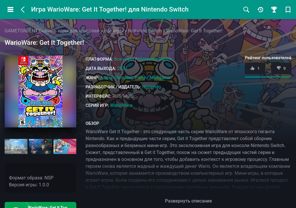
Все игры (124, 59)
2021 (122, 68)
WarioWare (121, 105)
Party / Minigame (152, 77)
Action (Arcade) (116, 77)
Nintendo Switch (155, 59)
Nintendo (151, 87)
